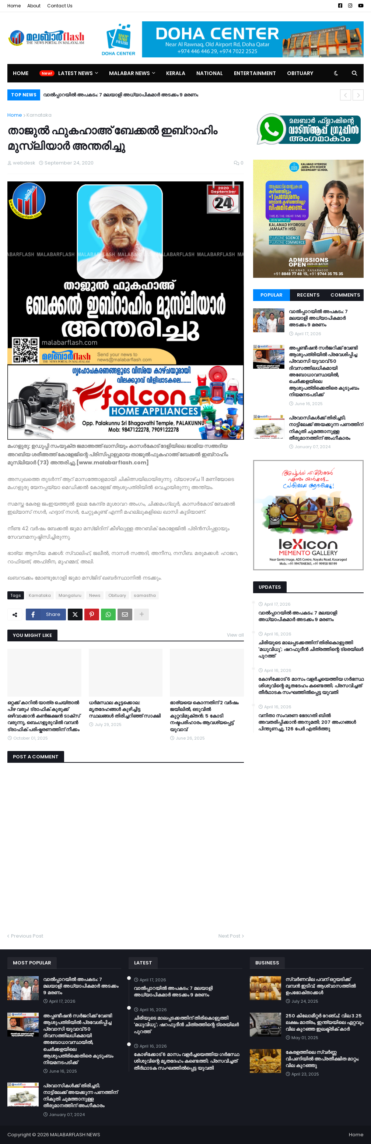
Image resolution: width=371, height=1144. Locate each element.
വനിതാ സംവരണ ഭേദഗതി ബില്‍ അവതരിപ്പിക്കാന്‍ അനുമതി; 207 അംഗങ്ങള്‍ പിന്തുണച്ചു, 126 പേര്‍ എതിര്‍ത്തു (307, 722)
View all (235, 635)
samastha (145, 595)
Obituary (117, 595)
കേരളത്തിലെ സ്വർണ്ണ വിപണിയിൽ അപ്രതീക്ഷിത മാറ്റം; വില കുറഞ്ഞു (322, 1059)
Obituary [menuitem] (300, 73)
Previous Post (27, 935)
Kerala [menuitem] (175, 73)
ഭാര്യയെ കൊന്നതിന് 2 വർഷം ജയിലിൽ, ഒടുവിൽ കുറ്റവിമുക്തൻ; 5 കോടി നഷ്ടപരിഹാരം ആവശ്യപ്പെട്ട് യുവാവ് (204, 716)
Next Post (229, 935)
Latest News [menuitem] (75, 73)
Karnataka (39, 114)
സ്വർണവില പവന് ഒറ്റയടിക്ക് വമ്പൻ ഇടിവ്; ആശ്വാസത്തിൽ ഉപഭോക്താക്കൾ (321, 986)
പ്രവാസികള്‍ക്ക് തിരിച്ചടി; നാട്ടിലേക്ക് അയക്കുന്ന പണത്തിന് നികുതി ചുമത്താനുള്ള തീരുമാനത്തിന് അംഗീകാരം (326, 428)
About (34, 6)
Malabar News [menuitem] (129, 73)
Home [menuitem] (20, 73)
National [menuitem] (209, 73)
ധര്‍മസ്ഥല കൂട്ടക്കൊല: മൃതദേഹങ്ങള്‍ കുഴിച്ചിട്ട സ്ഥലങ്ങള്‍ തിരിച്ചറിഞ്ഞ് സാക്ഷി (125, 709)
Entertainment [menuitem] (255, 73)
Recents (308, 294)
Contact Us (60, 6)
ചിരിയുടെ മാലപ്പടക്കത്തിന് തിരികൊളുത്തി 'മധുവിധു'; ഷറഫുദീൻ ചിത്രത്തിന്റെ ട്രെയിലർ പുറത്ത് (310, 649)
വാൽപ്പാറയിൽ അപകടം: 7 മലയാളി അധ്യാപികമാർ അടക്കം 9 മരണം (120, 94)
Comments (345, 294)
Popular (271, 294)
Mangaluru (70, 595)
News (95, 595)
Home (14, 6)
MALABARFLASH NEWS (75, 1134)
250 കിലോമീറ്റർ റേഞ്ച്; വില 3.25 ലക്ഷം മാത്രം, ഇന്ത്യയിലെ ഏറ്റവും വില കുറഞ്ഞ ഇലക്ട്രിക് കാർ (324, 1023)
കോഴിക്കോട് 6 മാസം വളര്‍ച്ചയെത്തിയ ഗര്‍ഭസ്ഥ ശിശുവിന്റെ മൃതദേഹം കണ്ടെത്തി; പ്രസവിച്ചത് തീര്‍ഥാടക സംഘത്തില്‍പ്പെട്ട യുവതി (311, 686)
